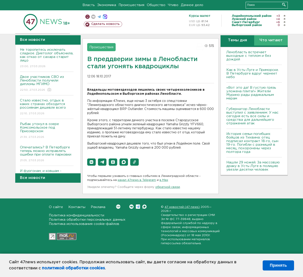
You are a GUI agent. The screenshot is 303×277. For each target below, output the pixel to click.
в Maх (164, 180)
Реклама (98, 207)
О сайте (56, 207)
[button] (91, 162)
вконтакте (93, 17)
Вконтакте (118, 206)
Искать (284, 4)
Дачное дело (192, 5)
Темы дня (237, 40)
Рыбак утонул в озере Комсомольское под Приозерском (47, 131)
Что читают (271, 40)
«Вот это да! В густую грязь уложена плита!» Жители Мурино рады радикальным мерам (251, 93)
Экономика (106, 5)
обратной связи (167, 187)
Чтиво (173, 5)
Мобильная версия (87, 17)
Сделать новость (105, 24)
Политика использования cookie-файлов (84, 223)
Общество (156, 5)
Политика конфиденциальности (76, 215)
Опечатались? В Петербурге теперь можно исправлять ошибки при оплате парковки (47, 154)
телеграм (99, 17)
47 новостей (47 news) (182, 207)
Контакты (76, 207)
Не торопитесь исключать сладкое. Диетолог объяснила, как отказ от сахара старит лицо (47, 58)
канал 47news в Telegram (137, 180)
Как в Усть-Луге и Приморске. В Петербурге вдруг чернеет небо (252, 73)
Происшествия (131, 5)
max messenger (105, 17)
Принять (278, 265)
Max (144, 206)
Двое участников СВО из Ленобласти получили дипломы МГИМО (47, 83)
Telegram (138, 206)
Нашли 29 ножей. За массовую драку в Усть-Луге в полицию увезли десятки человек (253, 166)
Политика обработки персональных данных (87, 219)
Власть (88, 5)
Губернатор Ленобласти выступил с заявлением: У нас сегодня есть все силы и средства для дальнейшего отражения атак (252, 116)
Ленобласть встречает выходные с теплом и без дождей (248, 56)
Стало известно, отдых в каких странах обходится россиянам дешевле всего (47, 107)
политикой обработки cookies (73, 268)
